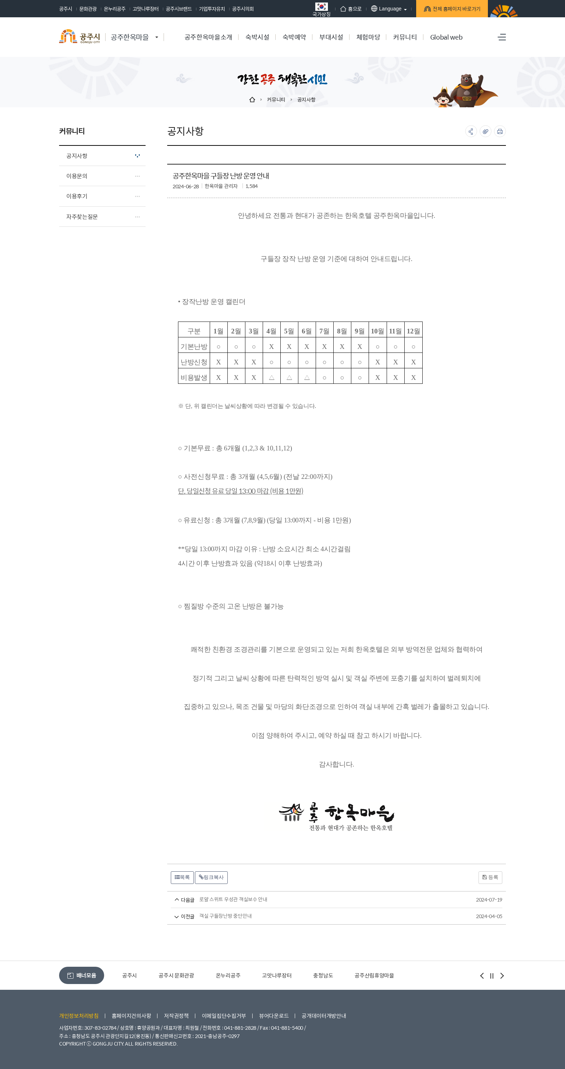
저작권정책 (176, 1015)
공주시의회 (243, 9)
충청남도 (323, 975)
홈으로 (351, 9)
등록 (490, 877)
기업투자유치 (212, 9)
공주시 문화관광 (176, 975)
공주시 (65, 9)
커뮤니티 (276, 99)
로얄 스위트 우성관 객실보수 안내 (323, 899)
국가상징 (321, 10)
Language (386, 8)
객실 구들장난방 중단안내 (323, 916)
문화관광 (88, 9)
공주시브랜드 (179, 9)
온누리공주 (114, 9)
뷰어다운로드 (274, 1015)
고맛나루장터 (146, 9)
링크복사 (211, 877)
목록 (182, 877)
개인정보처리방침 (79, 1015)
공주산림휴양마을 (374, 975)
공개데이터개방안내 (324, 1015)
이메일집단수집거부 (224, 1015)
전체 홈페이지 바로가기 (455, 10)
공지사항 (306, 99)
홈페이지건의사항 (131, 1015)
